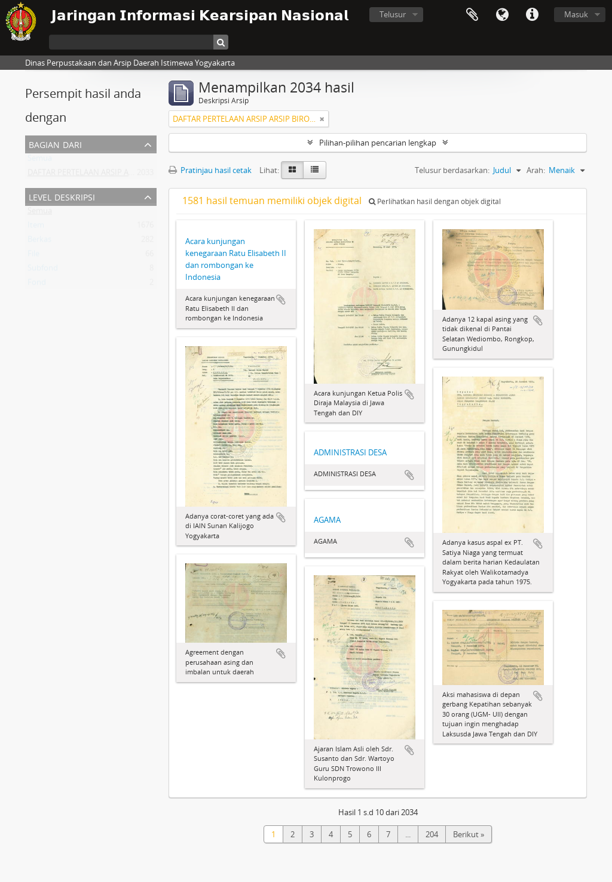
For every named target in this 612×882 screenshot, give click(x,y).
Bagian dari (55, 143)
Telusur (393, 14)
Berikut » (468, 834)
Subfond (42, 270)
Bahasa (502, 15)
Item (35, 227)
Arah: (536, 170)
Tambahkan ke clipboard (281, 300)
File (33, 256)
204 (432, 834)
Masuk (576, 14)
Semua (39, 160)
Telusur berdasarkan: (452, 170)
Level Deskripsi (62, 196)
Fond (36, 284)
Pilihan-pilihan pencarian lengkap (377, 142)
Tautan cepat (532, 15)
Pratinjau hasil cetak (210, 170)
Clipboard (472, 15)
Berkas (39, 241)
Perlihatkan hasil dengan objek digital (435, 201)
